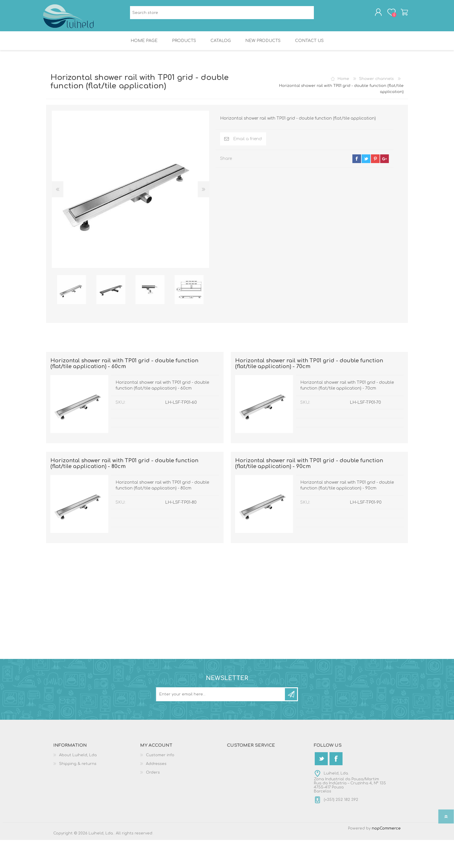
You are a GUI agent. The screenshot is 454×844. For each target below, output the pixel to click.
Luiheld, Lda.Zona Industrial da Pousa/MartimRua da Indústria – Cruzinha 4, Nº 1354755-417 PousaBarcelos (350, 786)
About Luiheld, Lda (78, 759)
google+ (384, 162)
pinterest (375, 162)
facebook (356, 162)
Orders (153, 776)
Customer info (160, 759)
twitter (366, 162)
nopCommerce (386, 832)
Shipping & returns (77, 768)
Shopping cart (401, 14)
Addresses (156, 768)
